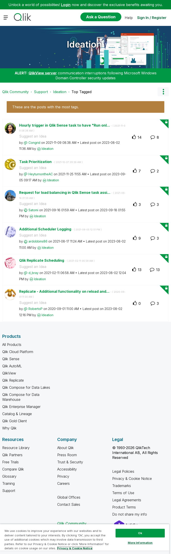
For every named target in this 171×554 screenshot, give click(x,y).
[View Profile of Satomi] (33, 210)
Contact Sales (68, 504)
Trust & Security (70, 462)
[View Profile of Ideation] (47, 149)
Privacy (63, 476)
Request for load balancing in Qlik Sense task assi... (72, 195)
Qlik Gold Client (14, 421)
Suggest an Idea (32, 136)
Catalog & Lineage (17, 414)
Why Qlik (9, 428)
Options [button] (163, 91)
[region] (84, 539)
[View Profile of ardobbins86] (37, 241)
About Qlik (65, 447)
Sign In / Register (152, 17)
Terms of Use (123, 493)
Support (41, 92)
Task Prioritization (51, 161)
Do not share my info (130, 514)
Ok (140, 533)
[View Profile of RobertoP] (35, 309)
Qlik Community (15, 92)
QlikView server (42, 73)
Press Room (67, 455)
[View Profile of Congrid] (34, 142)
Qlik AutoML (12, 366)
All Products (11, 344)
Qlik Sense (10, 359)
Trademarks (121, 485)
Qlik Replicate (13, 380)
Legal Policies (123, 471)
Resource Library (16, 447)
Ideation (84, 44)
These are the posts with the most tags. (45, 107)
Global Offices (68, 497)
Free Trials (10, 462)
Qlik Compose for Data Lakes (26, 387)
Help (129, 17)
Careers (63, 483)
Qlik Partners (12, 455)
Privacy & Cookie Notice (132, 478)
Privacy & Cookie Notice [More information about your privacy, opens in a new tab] (74, 548)
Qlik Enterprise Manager (21, 406)
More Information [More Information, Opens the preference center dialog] (140, 542)
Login (66, 4)
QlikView (9, 373)
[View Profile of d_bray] (33, 273)
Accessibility (67, 469)
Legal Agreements (126, 500)
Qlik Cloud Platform (17, 351)
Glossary (9, 476)
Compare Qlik (13, 469)
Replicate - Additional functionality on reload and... (72, 294)
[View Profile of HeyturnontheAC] (40, 174)
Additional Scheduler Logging (60, 229)
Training (8, 483)
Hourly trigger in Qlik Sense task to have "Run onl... (72, 127)
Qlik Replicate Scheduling (57, 260)
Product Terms (124, 507)
